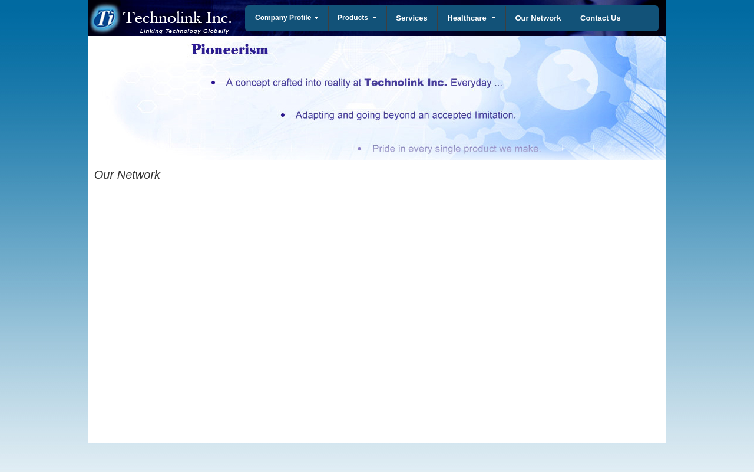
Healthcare (466, 18)
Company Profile (283, 18)
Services (412, 18)
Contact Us (600, 18)
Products (353, 18)
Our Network (538, 18)
